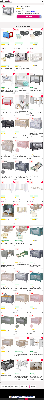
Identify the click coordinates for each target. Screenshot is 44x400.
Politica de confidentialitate (22, 392)
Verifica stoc (33, 16)
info (13, 48)
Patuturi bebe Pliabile (24, 386)
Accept (26, 399)
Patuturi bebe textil (15, 386)
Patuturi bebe (32, 386)
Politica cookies (31, 392)
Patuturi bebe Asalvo (6, 386)
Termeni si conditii (13, 392)
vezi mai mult (32, 11)
